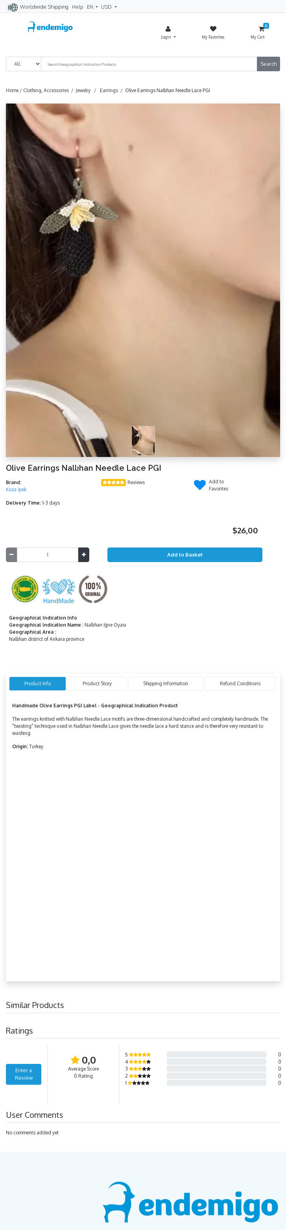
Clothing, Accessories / (49, 90)
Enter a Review (24, 1074)
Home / (14, 90)
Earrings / (112, 90)
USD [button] (107, 7)
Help (77, 7)
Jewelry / (87, 90)
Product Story (97, 683)
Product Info (37, 683)
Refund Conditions (240, 683)
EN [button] (90, 7)
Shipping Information (165, 683)
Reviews (136, 482)
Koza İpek (16, 489)
